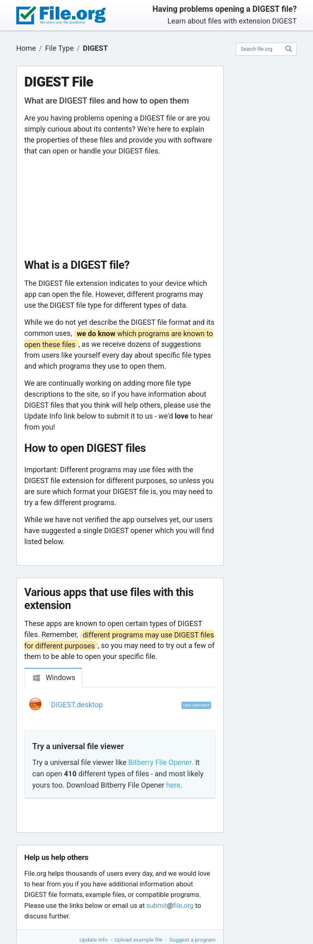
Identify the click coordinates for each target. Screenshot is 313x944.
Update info (94, 939)
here (173, 785)
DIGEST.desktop (77, 704)
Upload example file (138, 939)
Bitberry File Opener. (160, 762)
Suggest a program (192, 939)
